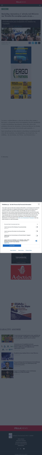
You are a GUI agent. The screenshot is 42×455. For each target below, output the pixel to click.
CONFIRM (12, 245)
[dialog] (21, 227)
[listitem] (21, 224)
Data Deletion (13, 250)
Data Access (21, 250)
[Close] (39, 204)
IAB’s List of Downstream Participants (26, 217)
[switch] (37, 227)
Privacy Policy (29, 250)
